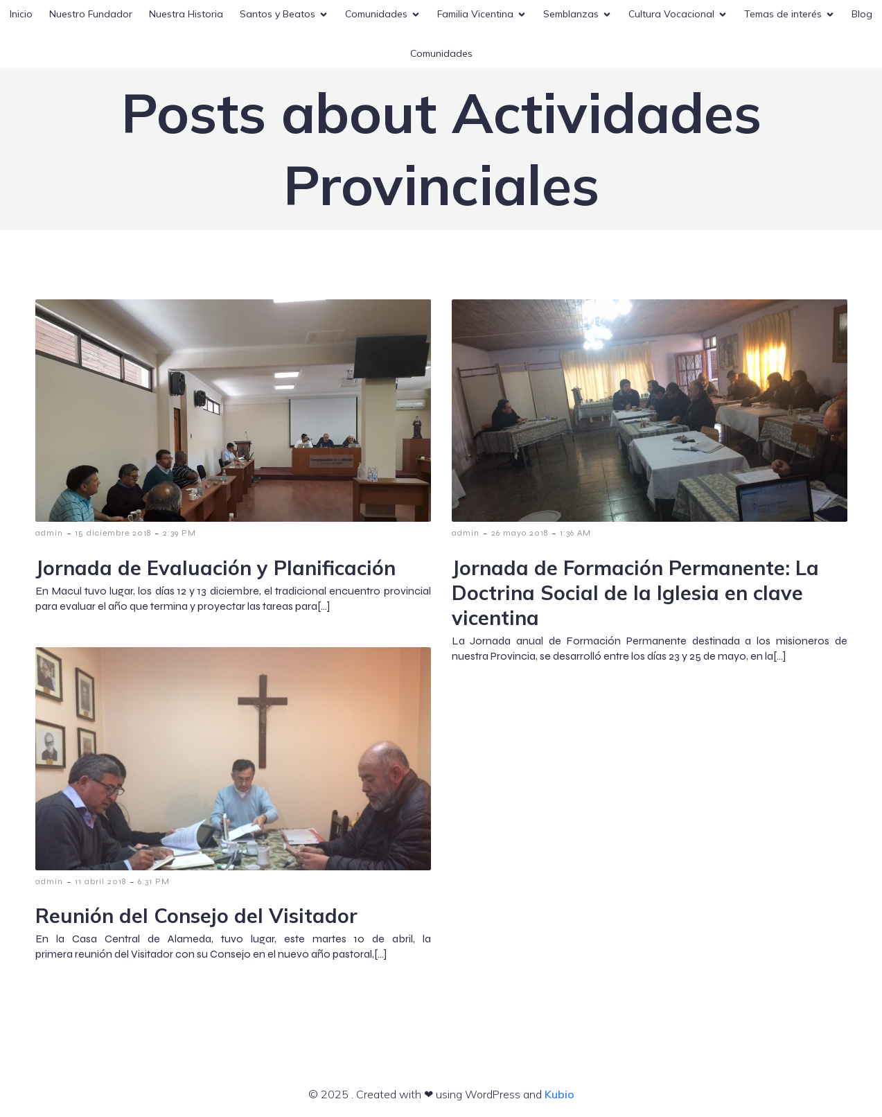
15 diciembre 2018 (113, 533)
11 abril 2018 (100, 881)
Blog (862, 14)
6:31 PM (154, 881)
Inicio (21, 14)
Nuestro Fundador (90, 14)
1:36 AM (575, 533)
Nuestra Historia (186, 14)
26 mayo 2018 (519, 533)
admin (49, 533)
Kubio (559, 1094)
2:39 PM (179, 533)
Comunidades (441, 53)
